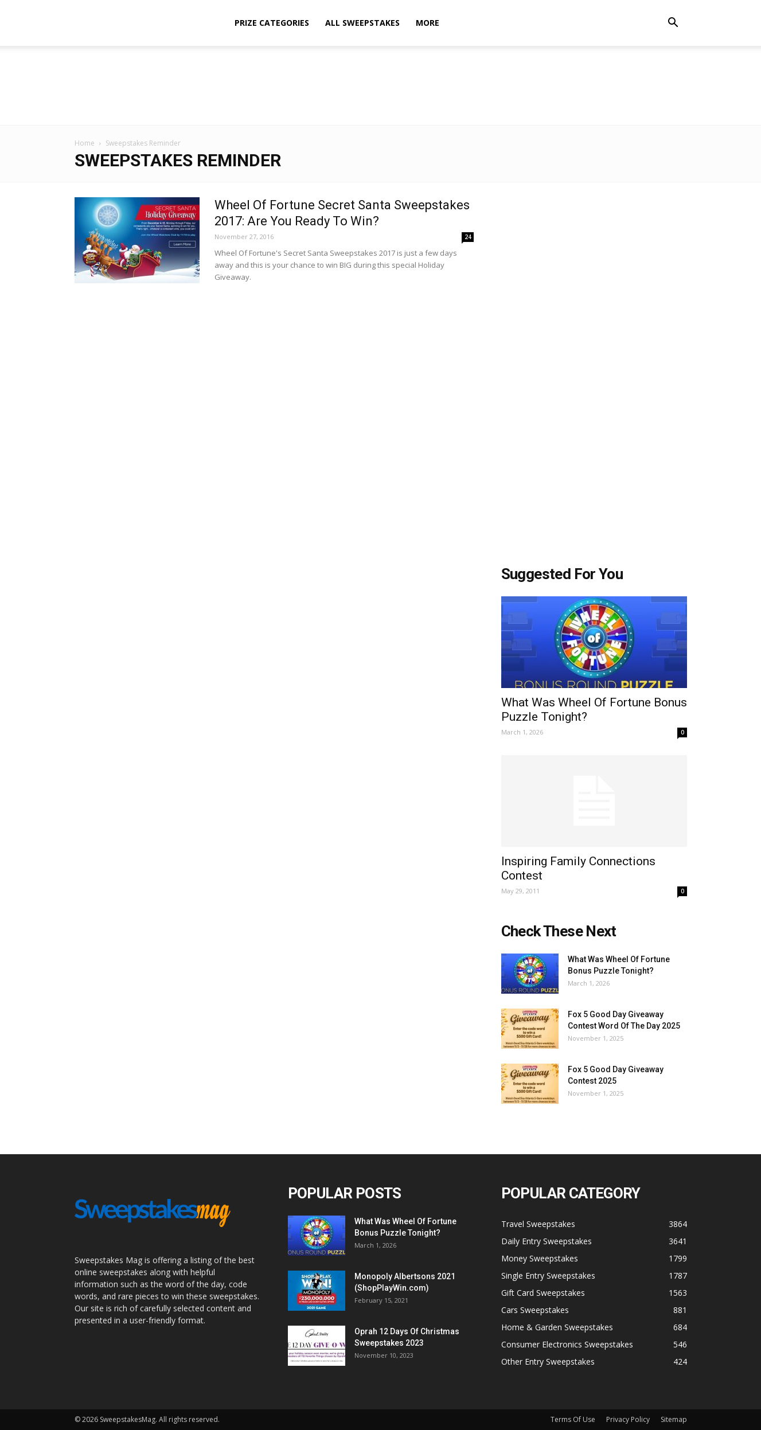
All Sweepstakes (362, 22)
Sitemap (674, 1419)
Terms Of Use (573, 1419)
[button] (673, 23)
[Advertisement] (381, 85)
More (427, 22)
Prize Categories (272, 22)
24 (468, 237)
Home (85, 143)
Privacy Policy (628, 1419)
